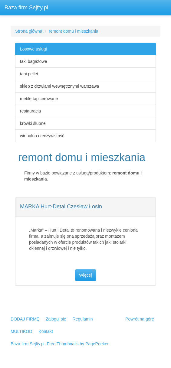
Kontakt (45, 331)
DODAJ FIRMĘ (25, 319)
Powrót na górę (139, 319)
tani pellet (29, 73)
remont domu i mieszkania (73, 31)
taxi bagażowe (33, 61)
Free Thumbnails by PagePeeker (78, 343)
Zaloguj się (56, 319)
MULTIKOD (21, 331)
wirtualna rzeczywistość (42, 135)
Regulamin (83, 319)
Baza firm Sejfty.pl (26, 8)
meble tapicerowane (39, 98)
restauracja (30, 111)
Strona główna (28, 31)
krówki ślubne (33, 123)
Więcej (85, 275)
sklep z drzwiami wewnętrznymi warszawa (59, 86)
